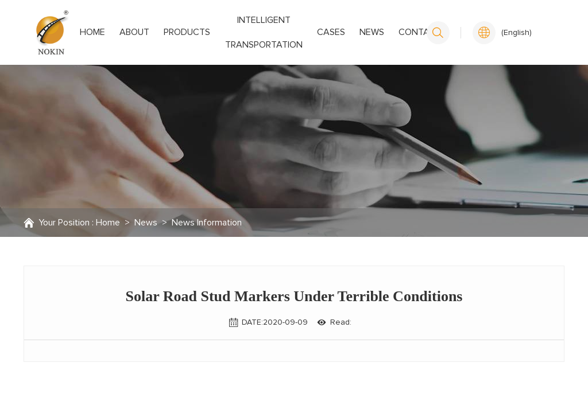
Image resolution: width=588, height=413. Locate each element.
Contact (389, 32)
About (127, 32)
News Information (207, 222)
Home (96, 32)
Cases (322, 32)
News (352, 32)
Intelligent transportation (250, 32)
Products (168, 32)
